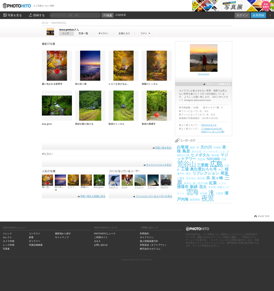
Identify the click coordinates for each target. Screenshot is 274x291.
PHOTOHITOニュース (104, 233)
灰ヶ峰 (217, 178)
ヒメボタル (200, 155)
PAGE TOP (263, 216)
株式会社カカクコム (150, 249)
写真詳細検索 (36, 245)
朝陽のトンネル (150, 84)
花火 (203, 187)
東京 (188, 173)
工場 (185, 169)
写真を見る (12, 15)
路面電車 (195, 199)
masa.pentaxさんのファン (145, 33)
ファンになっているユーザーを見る (154, 196)
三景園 (202, 165)
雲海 (192, 192)
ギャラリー (34, 241)
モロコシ (152, 187)
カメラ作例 (8, 241)
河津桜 (217, 147)
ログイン (242, 15)
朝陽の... (85, 187)
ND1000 (213, 159)
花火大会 (196, 151)
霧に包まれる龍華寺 (52, 84)
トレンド (7, 233)
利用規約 (144, 233)
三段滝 (219, 193)
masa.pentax (69, 29)
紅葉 (213, 183)
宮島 (223, 159)
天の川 (206, 147)
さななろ (139, 187)
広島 (216, 164)
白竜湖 (182, 147)
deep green (47, 124)
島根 (192, 147)
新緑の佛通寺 (148, 124)
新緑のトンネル (116, 124)
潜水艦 (215, 155)
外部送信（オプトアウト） (153, 245)
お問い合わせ (101, 245)
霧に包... (46, 187)
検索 (107, 15)
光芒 (220, 169)
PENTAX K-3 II (208, 125)
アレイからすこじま (214, 151)
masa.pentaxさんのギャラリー (104, 33)
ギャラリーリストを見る (158, 164)
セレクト (7, 237)
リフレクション (205, 173)
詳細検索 (120, 15)
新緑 (194, 187)
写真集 (6, 249)
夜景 (207, 198)
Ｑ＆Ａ (97, 241)
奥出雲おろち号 (203, 169)
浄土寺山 (191, 178)
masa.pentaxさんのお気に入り (124, 33)
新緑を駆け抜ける (84, 124)
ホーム (45, 22)
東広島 (201, 178)
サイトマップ (62, 237)
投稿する (37, 15)
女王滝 (212, 187)
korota (124, 187)
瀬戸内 (180, 173)
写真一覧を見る (163, 147)
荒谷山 (186, 164)
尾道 (224, 173)
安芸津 (201, 159)
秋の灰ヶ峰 (81, 84)
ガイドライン (147, 237)
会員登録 (258, 15)
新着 (31, 237)
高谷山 (187, 183)
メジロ (222, 183)
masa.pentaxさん (58, 22)
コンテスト (34, 233)
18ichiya (164, 187)
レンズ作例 (8, 245)
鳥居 (186, 151)
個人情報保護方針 (149, 241)
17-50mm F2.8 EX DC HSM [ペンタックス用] (212, 130)
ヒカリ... (72, 187)
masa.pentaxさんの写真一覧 (84, 33)
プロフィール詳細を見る (218, 84)
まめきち (113, 187)
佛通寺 (182, 187)
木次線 (203, 193)
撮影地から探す (63, 233)
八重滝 (180, 178)
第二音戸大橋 (200, 183)
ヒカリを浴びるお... (118, 84)
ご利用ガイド (101, 237)
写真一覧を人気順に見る (92, 196)
